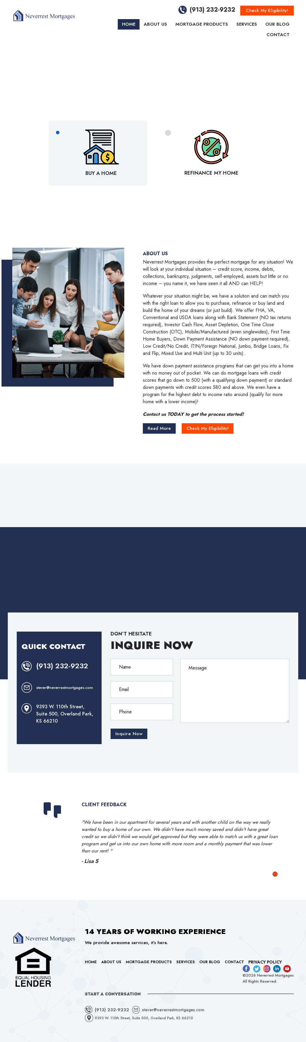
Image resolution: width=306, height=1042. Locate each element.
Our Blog (277, 24)
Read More (159, 428)
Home (128, 24)
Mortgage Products (201, 24)
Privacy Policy (265, 962)
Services (246, 24)
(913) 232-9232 (212, 9)
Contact (278, 34)
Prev (38, 835)
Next (273, 835)
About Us (155, 24)
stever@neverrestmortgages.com (64, 687)
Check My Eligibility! (267, 10)
